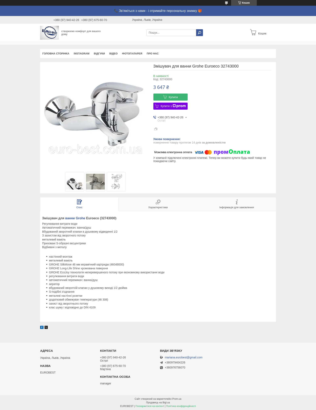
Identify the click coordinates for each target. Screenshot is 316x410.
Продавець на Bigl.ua (158, 402)
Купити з (173, 106)
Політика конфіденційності (181, 406)
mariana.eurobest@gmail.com (184, 357)
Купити (173, 97)
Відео (113, 53)
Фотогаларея (132, 53)
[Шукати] (199, 32)
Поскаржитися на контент (149, 406)
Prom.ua (176, 399)
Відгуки (99, 53)
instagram (81, 53)
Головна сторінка (55, 53)
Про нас (153, 53)
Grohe (80, 218)
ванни (70, 218)
